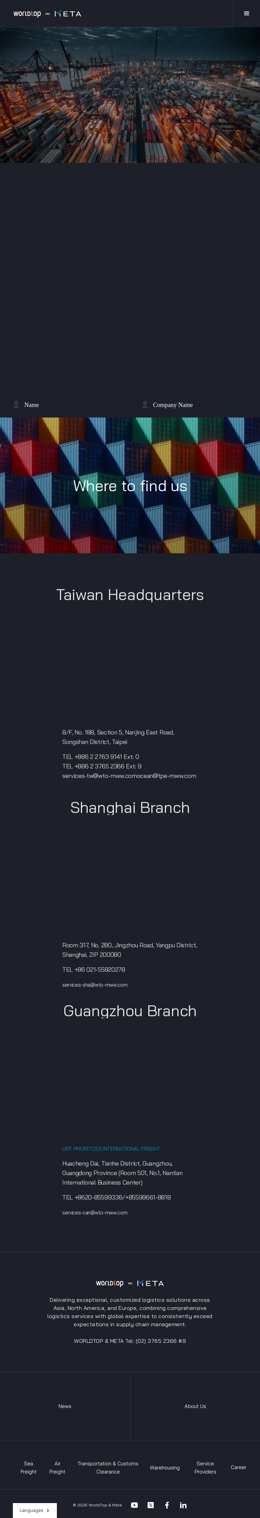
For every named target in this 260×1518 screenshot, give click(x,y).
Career (238, 1467)
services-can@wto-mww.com (94, 1216)
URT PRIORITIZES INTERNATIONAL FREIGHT (111, 1152)
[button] (35, 1510)
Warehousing (165, 1467)
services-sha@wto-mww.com (94, 988)
